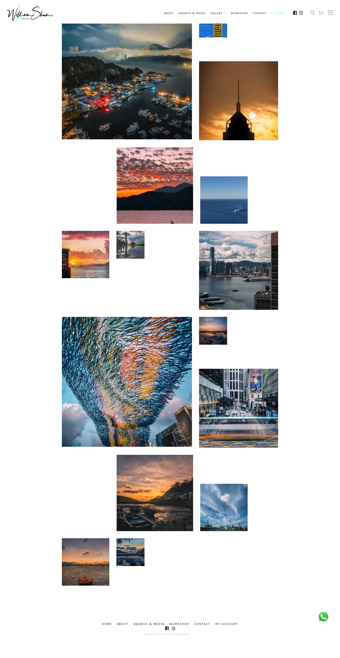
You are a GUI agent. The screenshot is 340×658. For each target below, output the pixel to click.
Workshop (239, 13)
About (169, 13)
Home (107, 624)
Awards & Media (191, 13)
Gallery (218, 13)
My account (226, 624)
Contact (260, 13)
